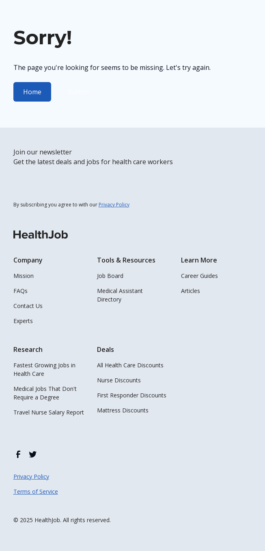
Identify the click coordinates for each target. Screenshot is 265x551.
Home (32, 91)
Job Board (110, 276)
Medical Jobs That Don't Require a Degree (45, 393)
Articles (190, 291)
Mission (23, 276)
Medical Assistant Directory (120, 295)
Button (78, 91)
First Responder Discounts (131, 395)
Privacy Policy (31, 476)
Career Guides (199, 276)
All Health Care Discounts (130, 365)
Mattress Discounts (123, 410)
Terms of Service (35, 491)
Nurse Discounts (119, 380)
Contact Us (28, 306)
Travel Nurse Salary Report (48, 412)
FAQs (20, 291)
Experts (23, 321)
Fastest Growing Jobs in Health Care (44, 369)
